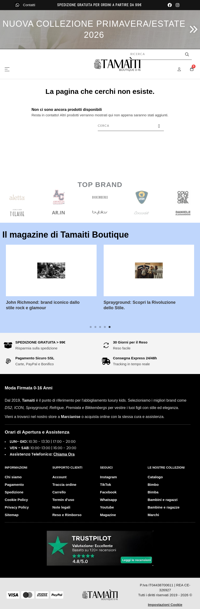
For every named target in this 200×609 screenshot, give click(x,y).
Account (59, 477)
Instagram (108, 477)
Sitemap (11, 515)
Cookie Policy (16, 500)
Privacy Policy (17, 507)
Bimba (153, 492)
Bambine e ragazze (163, 507)
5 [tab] (109, 327)
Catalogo (155, 477)
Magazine (108, 515)
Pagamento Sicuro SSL (34, 358)
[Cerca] (131, 126)
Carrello (59, 492)
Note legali (61, 507)
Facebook (108, 492)
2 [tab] (95, 327)
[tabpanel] (51, 281)
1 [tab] (90, 327)
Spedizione (14, 492)
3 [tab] (100, 327)
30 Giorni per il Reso (130, 342)
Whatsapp (108, 500)
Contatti (29, 5)
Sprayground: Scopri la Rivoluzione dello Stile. (140, 305)
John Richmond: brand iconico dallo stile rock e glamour (43, 305)
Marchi (153, 515)
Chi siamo (13, 477)
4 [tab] (104, 327)
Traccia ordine (64, 485)
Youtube (107, 507)
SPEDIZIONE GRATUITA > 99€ (40, 342)
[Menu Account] (182, 69)
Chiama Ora (64, 454)
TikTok (105, 485)
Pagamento (14, 485)
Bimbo (153, 485)
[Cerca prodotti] (159, 54)
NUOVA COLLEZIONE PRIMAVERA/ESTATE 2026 (94, 29)
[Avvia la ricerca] (187, 54)
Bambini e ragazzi (163, 500)
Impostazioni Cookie (165, 605)
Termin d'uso (63, 500)
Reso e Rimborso (66, 515)
